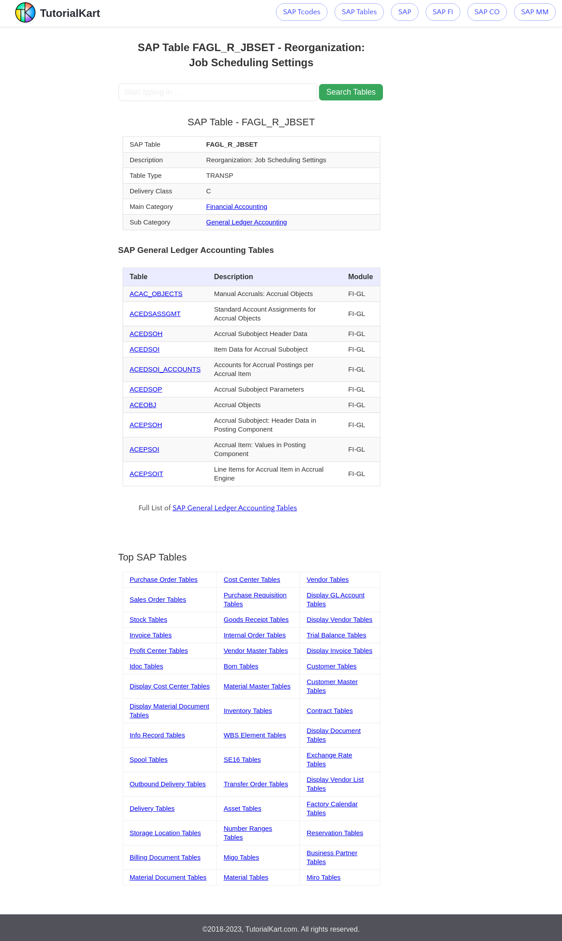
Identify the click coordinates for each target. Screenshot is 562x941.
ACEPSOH (146, 424)
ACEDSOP (146, 389)
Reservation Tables (335, 833)
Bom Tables (240, 666)
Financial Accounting (236, 206)
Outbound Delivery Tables (168, 784)
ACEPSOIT (146, 473)
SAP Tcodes (301, 12)
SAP (404, 12)
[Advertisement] (59, 160)
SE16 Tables (242, 759)
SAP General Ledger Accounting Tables (234, 508)
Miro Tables (323, 877)
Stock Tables (148, 619)
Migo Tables (241, 857)
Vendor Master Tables (255, 650)
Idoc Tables (146, 666)
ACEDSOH (146, 333)
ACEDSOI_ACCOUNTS (165, 369)
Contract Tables (330, 710)
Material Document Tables (168, 877)
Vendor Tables (328, 579)
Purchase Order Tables (164, 579)
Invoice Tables (151, 635)
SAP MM (535, 12)
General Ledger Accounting (246, 222)
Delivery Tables (152, 808)
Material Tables (245, 877)
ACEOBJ (143, 404)
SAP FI (443, 12)
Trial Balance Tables (336, 635)
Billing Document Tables (165, 857)
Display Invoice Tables (339, 650)
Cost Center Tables (251, 579)
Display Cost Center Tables (170, 686)
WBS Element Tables (254, 735)
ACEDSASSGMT (155, 313)
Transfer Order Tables (255, 784)
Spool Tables (149, 759)
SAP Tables (359, 12)
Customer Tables (331, 666)
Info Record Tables (157, 735)
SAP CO (487, 12)
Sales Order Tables (158, 599)
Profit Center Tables (159, 650)
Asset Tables (242, 808)
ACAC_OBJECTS (156, 293)
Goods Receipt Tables (255, 619)
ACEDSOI (145, 349)
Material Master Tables (257, 686)
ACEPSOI (144, 449)
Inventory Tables (247, 710)
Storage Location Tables (165, 833)
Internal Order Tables (254, 635)
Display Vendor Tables (339, 619)
